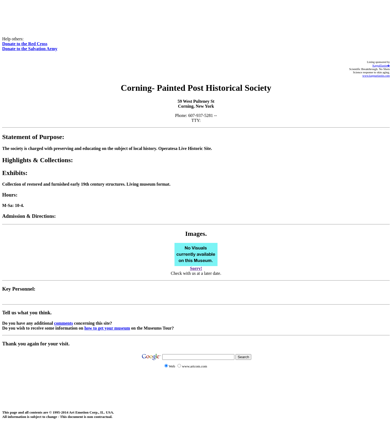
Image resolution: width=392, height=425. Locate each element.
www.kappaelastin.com (376, 75)
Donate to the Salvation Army (29, 48)
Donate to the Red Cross (24, 43)
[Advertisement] (196, 14)
